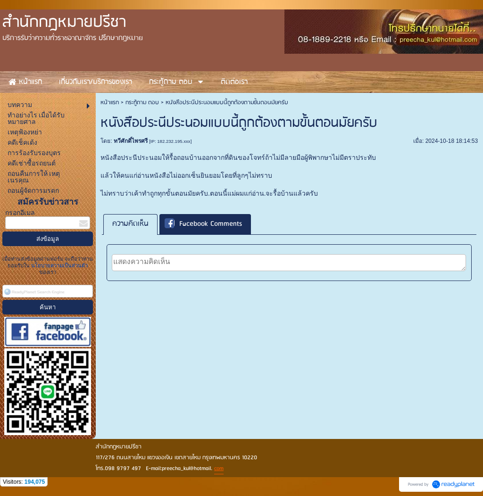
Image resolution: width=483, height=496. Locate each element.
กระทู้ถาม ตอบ (142, 102)
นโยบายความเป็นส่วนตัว (59, 265)
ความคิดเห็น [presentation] (130, 224)
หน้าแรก (109, 102)
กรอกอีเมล (20, 212)
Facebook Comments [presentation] (203, 224)
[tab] (130, 224)
